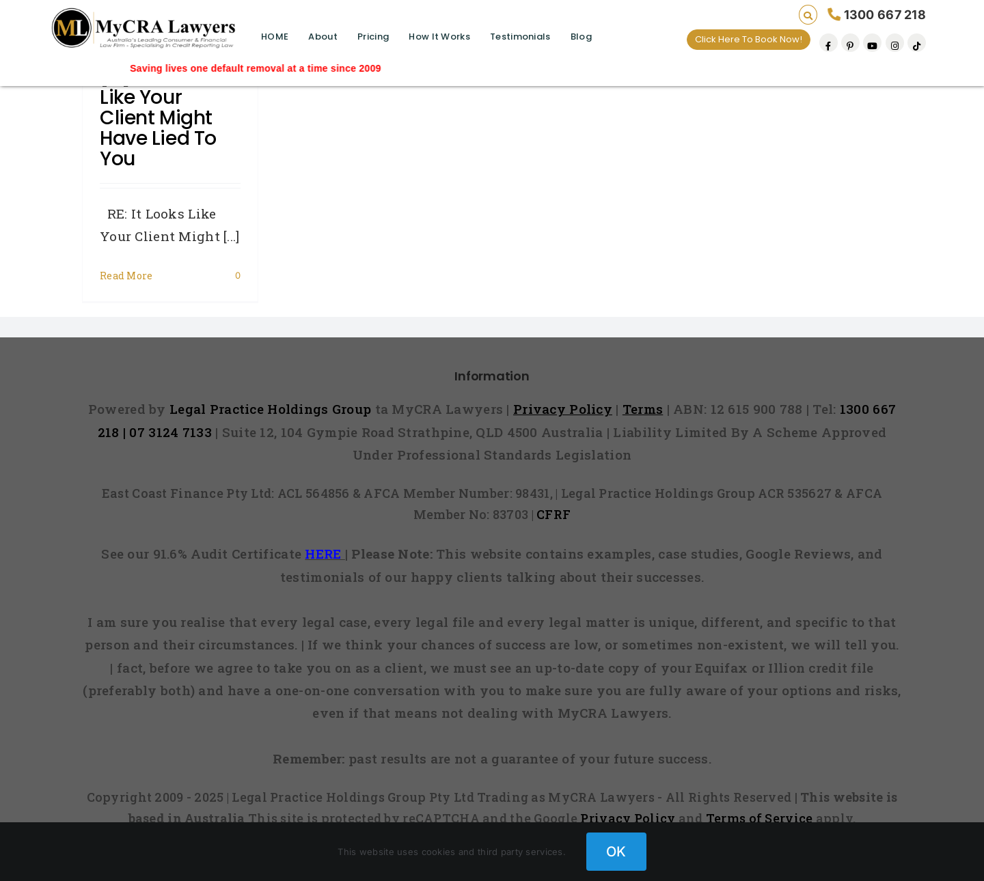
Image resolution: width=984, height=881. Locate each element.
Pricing (373, 36)
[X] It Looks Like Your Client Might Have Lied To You (158, 118)
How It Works (439, 36)
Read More (126, 275)
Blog (581, 36)
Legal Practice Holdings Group (272, 408)
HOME (274, 36)
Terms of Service (759, 818)
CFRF (553, 514)
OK (616, 851)
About (322, 36)
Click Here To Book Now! (748, 39)
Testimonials (520, 36)
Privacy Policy (627, 818)
